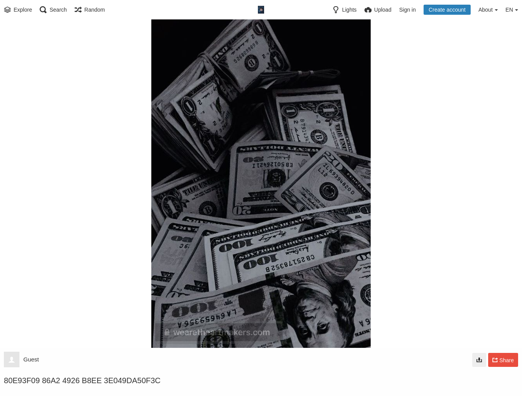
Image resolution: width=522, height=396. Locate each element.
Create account (447, 10)
